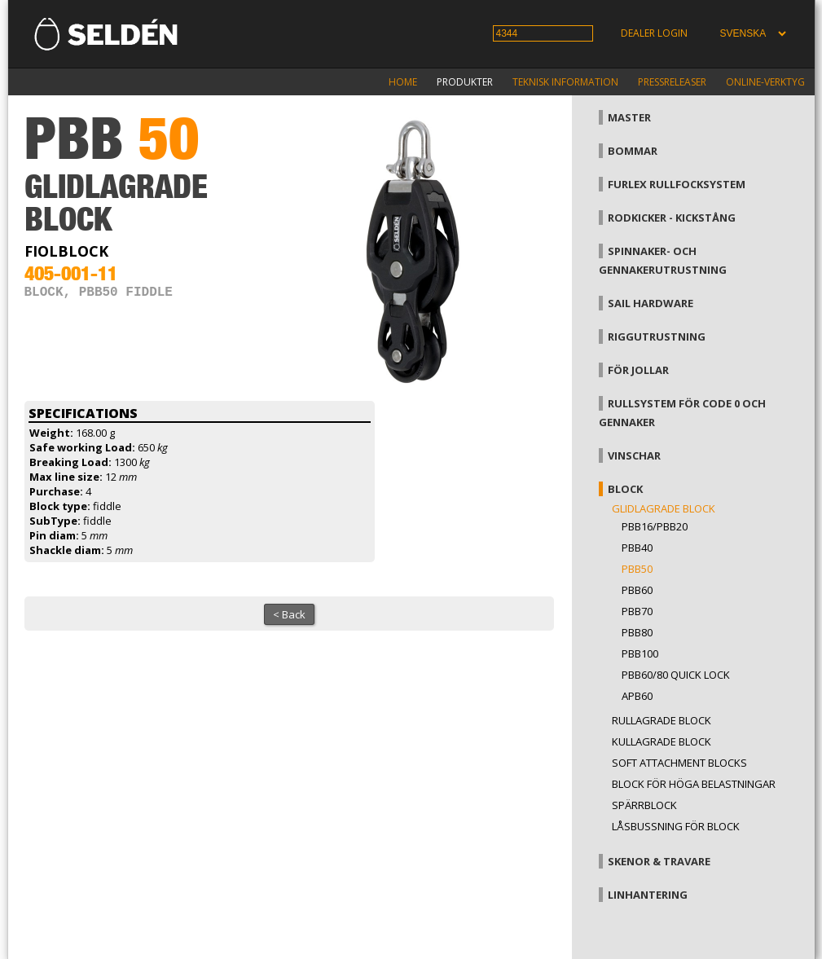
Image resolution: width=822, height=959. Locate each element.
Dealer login (654, 33)
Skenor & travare (659, 861)
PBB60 (637, 590)
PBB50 (637, 568)
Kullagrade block (661, 741)
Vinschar (634, 455)
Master (629, 117)
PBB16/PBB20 (655, 526)
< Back (289, 614)
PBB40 (637, 547)
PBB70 (637, 611)
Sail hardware (650, 303)
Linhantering (648, 894)
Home (403, 82)
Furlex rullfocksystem (676, 184)
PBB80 (637, 632)
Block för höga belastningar (694, 783)
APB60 (637, 695)
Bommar (632, 150)
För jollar (638, 370)
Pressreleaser (672, 82)
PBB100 (640, 653)
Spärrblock (644, 805)
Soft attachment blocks (679, 762)
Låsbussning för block (676, 826)
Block (625, 489)
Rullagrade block (661, 720)
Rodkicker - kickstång (672, 217)
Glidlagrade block (663, 508)
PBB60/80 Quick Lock (676, 674)
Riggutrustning (657, 336)
